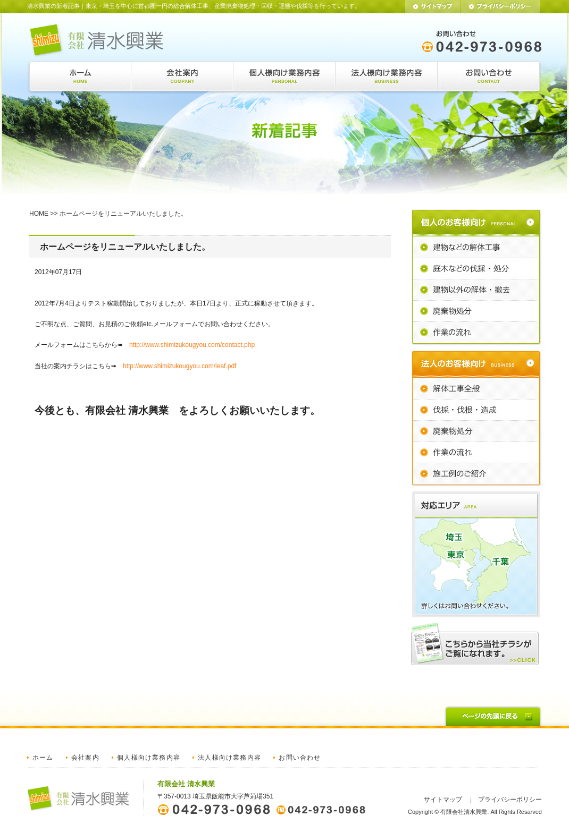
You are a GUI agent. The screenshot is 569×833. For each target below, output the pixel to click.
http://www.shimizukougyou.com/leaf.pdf (179, 366)
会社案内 (85, 757)
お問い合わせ (300, 757)
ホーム (43, 757)
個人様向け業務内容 (148, 757)
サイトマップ (443, 799)
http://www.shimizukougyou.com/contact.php (192, 344)
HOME (38, 213)
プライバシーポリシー (510, 799)
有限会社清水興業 (463, 812)
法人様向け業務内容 (229, 757)
